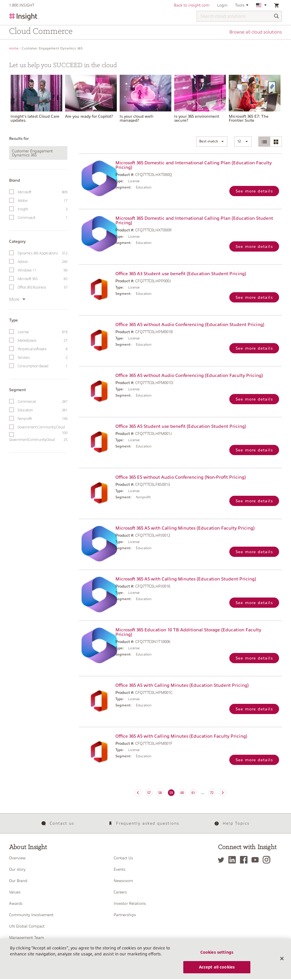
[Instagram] (268, 860)
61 (193, 793)
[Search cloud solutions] (239, 16)
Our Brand (18, 880)
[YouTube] (256, 860)
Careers (120, 892)
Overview (17, 858)
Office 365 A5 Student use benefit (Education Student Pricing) (180, 426)
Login (222, 5)
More (17, 299)
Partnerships (125, 914)
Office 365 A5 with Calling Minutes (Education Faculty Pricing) (181, 736)
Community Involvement (31, 914)
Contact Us (123, 858)
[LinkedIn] (233, 860)
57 (149, 793)
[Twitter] (222, 860)
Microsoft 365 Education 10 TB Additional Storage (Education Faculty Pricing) (188, 632)
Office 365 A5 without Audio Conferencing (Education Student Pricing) (189, 324)
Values (14, 892)
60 (182, 793)
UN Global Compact (27, 926)
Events (119, 869)
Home (14, 48)
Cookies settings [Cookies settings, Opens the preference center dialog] (216, 958)
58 (160, 793)
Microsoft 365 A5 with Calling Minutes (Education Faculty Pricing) (185, 528)
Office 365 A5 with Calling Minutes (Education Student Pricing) (182, 685)
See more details (254, 191)
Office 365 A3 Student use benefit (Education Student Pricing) (180, 273)
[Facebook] (245, 860)
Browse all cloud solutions (255, 32)
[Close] (282, 964)
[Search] (276, 17)
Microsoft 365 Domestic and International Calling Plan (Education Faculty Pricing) (193, 165)
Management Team (26, 937)
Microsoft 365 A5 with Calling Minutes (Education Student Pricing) (185, 579)
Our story (17, 869)
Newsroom (123, 880)
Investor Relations (130, 903)
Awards (15, 903)
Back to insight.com (191, 5)
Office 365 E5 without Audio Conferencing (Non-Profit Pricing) (180, 477)
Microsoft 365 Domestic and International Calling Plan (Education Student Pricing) (194, 220)
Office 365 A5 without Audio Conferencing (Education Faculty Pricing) (189, 375)
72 (211, 793)
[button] (211, 141)
